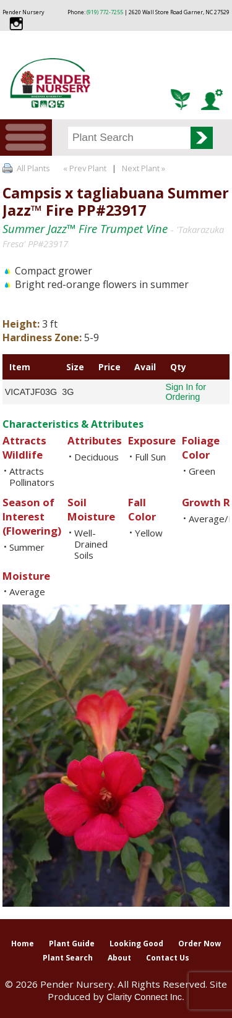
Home (22, 943)
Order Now (199, 943)
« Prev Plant (83, 168)
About (119, 957)
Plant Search (68, 957)
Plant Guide (72, 943)
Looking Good (136, 943)
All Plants (33, 168)
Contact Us (167, 957)
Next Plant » (144, 168)
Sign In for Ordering (185, 392)
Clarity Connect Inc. (145, 997)
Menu (26, 137)
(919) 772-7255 (105, 12)
